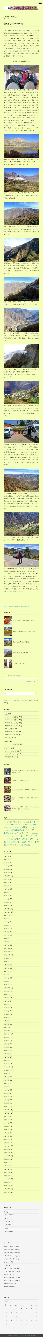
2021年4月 (6, 1053)
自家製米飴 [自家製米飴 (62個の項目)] (26, 845)
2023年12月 (7, 948)
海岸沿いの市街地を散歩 (20, 652)
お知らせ (8, 1224)
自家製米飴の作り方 (10, 757)
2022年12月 (7, 988)
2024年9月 (6, 918)
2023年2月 (6, 981)
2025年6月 (6, 889)
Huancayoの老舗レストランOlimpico (24, 631)
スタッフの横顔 (9, 1215)
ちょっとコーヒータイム (20, 663)
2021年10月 (7, 1034)
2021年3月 (6, 1057)
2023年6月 (6, 968)
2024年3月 (6, 938)
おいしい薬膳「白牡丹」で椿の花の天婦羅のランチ (25, 789)
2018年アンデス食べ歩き (11, 17)
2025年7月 (6, 885)
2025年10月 (7, 876)
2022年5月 (6, 1011)
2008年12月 (7, 1189)
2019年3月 (6, 1136)
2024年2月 (6, 941)
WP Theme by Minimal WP (30, 1335)
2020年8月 (6, 1080)
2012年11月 (7, 1182)
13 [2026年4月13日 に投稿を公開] (11, 1316)
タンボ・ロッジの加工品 (11, 744)
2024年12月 (7, 909)
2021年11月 (7, 1030)
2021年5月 (6, 1050)
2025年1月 (6, 905)
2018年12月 (7, 1146)
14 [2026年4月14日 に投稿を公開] (16, 1316)
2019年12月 (7, 1106)
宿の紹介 (6, 1212)
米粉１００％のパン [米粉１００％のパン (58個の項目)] (10, 845)
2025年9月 (6, 879)
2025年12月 (7, 869)
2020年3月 (6, 1096)
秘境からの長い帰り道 (26, 606)
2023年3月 (6, 978)
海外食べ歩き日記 (10, 728)
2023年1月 (6, 984)
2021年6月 (6, 1047)
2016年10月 (7, 1162)
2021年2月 (6, 1060)
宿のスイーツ (7, 748)
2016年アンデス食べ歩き (11, 723)
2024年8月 (6, 922)
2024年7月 (6, 925)
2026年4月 (6, 856)
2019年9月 (6, 1116)
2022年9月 (6, 997)
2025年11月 (7, 872)
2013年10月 (7, 1175)
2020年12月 (7, 1067)
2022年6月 (6, 1007)
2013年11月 (7, 1172)
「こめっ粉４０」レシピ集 (12, 754)
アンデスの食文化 (8, 1231)
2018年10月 (7, 1152)
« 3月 (5, 1328)
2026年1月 (6, 866)
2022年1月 (6, 1024)
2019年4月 (6, 1133)
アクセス (6, 1228)
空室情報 (7, 1221)
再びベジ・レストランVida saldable (24, 620)
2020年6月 (6, 1086)
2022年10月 (7, 994)
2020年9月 (6, 1077)
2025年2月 (6, 902)
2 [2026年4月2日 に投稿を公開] (26, 1308)
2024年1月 (6, 945)
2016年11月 (7, 1159)
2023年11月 (7, 951)
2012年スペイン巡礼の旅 (11, 717)
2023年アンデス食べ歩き (11, 726)
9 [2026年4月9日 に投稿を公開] (26, 1312)
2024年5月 (6, 932)
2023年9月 (6, 958)
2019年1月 (6, 1142)
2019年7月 (6, 1123)
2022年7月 (6, 1004)
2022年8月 (6, 1001)
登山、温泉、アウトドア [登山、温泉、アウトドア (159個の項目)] (27, 842)
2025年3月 (6, 899)
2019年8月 (6, 1119)
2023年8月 (6, 961)
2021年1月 (6, 1063)
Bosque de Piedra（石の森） (22, 642)
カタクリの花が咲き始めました (20, 780)
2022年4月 (6, 1014)
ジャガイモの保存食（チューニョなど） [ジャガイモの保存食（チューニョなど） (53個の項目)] (17, 822)
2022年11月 (7, 991)
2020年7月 (6, 1083)
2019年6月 (6, 1126)
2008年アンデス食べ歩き (11, 734)
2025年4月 (6, 895)
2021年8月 (6, 1040)
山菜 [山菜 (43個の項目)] (7, 830)
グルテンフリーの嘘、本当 (12, 751)
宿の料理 (6, 741)
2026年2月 (6, 862)
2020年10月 (7, 1073)
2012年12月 (7, 1179)
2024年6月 (6, 928)
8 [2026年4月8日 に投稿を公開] (21, 1312)
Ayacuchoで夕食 (30, 681)
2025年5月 (6, 892)
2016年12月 (7, 1156)
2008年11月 (7, 1192)
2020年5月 (6, 1090)
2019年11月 (7, 1110)
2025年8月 (6, 882)
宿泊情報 (6, 1218)
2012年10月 (7, 1185)
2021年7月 (6, 1044)
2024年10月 (7, 915)
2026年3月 (6, 859)
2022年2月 (6, 1021)
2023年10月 (7, 955)
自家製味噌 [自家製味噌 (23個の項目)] (19, 845)
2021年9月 (6, 1037)
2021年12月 (7, 1027)
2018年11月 (7, 1149)
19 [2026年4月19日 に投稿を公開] (6, 1320)
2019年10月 (7, 1113)
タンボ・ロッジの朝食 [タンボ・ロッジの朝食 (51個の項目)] (29, 824)
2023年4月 (6, 974)
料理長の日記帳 (9, 737)
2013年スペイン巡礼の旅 (11, 720)
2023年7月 (6, 965)
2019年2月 (6, 1139)
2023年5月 (6, 971)
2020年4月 (6, 1093)
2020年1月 (6, 1103)
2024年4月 (6, 935)
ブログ (5, 714)
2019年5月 (6, 1129)
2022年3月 (6, 1017)
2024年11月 (7, 912)
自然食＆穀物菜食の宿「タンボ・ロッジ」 (16, 1335)
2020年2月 (6, 1100)
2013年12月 (7, 1169)
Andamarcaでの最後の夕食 (15, 675)
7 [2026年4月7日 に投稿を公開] (16, 1312)
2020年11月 (7, 1070)
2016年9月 (6, 1166)
